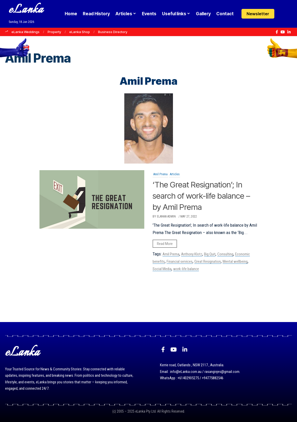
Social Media (162, 269)
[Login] (283, 14)
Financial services (180, 261)
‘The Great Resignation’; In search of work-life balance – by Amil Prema (204, 195)
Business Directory (112, 32)
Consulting (225, 254)
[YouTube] (282, 32)
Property (54, 32)
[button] (293, 13)
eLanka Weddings (25, 32)
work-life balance (186, 269)
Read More (165, 243)
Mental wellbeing (235, 261)
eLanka (26, 10)
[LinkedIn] (289, 32)
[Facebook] (276, 32)
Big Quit (209, 254)
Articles (175, 174)
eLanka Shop (79, 32)
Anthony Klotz (191, 254)
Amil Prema (160, 174)
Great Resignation (207, 261)
